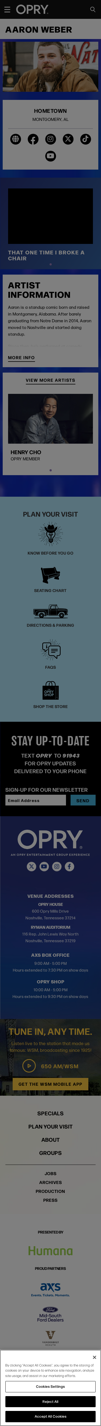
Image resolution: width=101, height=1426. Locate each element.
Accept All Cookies (51, 1416)
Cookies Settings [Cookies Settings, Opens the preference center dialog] (50, 1386)
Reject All (50, 1401)
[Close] (94, 1357)
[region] (50, 1388)
